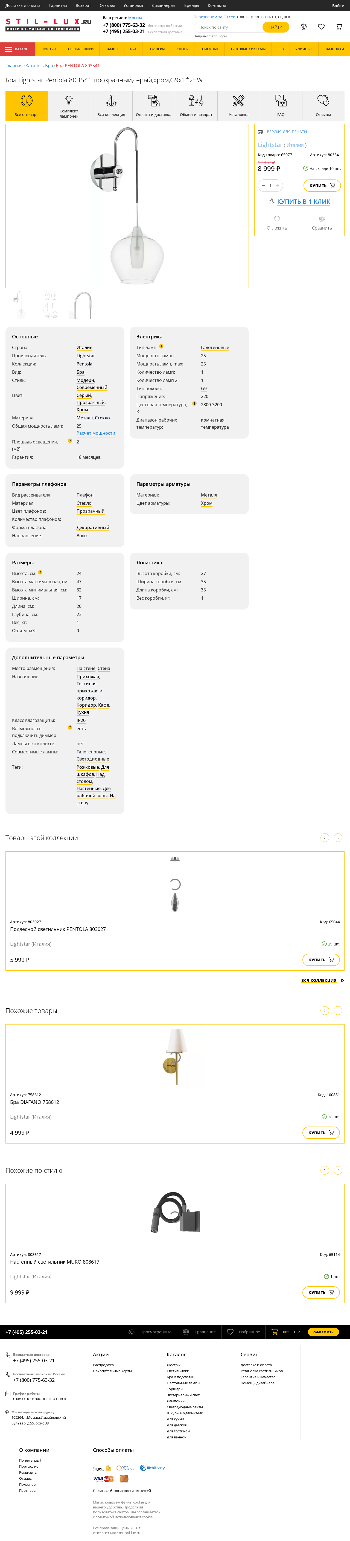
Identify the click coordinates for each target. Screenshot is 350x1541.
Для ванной (176, 1437)
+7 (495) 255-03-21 (142, 31)
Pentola (84, 364)
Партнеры (27, 1490)
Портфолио (29, 1466)
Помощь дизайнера (258, 1382)
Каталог (17, 49)
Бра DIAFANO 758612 (34, 1102)
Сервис (249, 1354)
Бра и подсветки (180, 1376)
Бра (49, 66)
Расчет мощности (96, 433)
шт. (280, 1332)
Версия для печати (287, 132)
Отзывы (107, 5)
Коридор (86, 705)
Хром (82, 410)
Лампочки (176, 1400)
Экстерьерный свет (183, 1394)
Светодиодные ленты (185, 1406)
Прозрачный (91, 402)
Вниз (82, 536)
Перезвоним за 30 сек (214, 17)
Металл (85, 418)
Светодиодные (93, 759)
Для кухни (175, 1419)
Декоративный (93, 527)
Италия (84, 347)
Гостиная (87, 684)
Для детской (177, 1425)
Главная (14, 66)
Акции (101, 1354)
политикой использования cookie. (124, 1516)
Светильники (178, 1370)
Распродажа (103, 1364)
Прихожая (88, 677)
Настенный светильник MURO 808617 (54, 1261)
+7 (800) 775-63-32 (142, 25)
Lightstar (86, 356)
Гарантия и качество (258, 1376)
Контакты (217, 5)
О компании (34, 1450)
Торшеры (175, 1388)
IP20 (81, 720)
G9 (204, 388)
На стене (86, 668)
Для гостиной (178, 1431)
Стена (104, 668)
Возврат (83, 5)
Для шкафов (93, 770)
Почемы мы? (30, 1460)
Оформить (323, 1332)
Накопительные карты (112, 1370)
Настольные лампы (183, 1382)
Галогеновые (215, 347)
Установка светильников (262, 1370)
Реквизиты (28, 1472)
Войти (338, 5)
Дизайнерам (164, 5)
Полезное (27, 1484)
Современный (92, 387)
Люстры (173, 1364)
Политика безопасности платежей (122, 1490)
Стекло (102, 418)
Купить (322, 185)
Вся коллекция (323, 980)
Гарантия (58, 5)
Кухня (83, 712)
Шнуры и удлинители (185, 1413)
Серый (84, 395)
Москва (135, 18)
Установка (133, 5)
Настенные (89, 788)
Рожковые (88, 767)
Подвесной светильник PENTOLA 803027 (58, 929)
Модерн (85, 380)
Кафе (103, 705)
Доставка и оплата (22, 5)
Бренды (191, 5)
